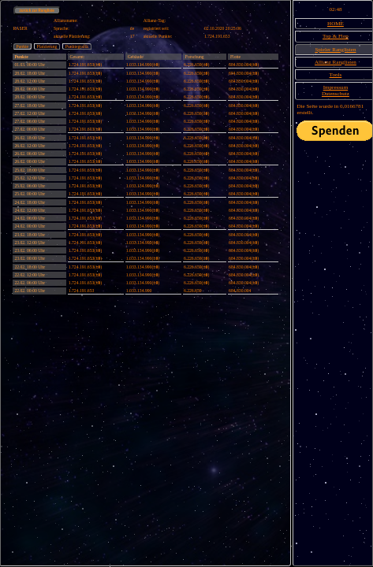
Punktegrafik (76, 46)
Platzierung (47, 46)
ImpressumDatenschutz (335, 90)
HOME (335, 23)
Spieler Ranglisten (335, 49)
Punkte (22, 46)
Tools (336, 75)
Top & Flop (336, 36)
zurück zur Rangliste (37, 11)
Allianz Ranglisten (335, 62)
